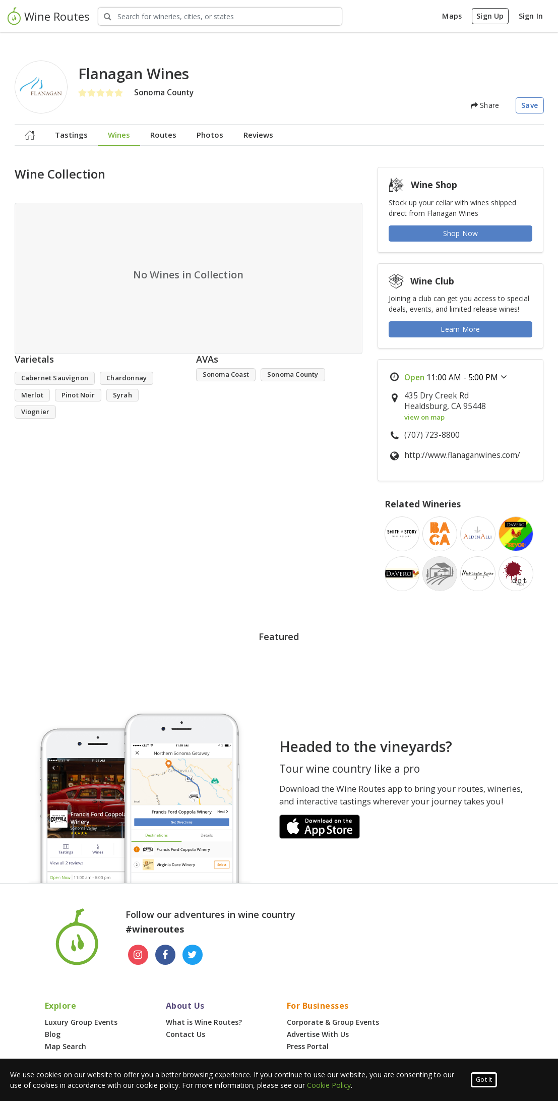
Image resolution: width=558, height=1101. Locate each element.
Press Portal (308, 1046)
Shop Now (460, 233)
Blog (52, 1034)
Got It (484, 1079)
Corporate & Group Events (333, 1022)
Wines (119, 135)
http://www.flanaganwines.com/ (462, 455)
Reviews (258, 135)
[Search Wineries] (220, 16)
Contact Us (185, 1034)
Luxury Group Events (81, 1022)
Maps (452, 16)
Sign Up (490, 16)
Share (485, 105)
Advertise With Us (318, 1034)
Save (529, 105)
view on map (424, 417)
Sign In (531, 16)
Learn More (460, 329)
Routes (163, 135)
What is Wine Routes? (204, 1022)
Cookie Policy (329, 1085)
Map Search (65, 1046)
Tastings (71, 135)
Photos (210, 135)
